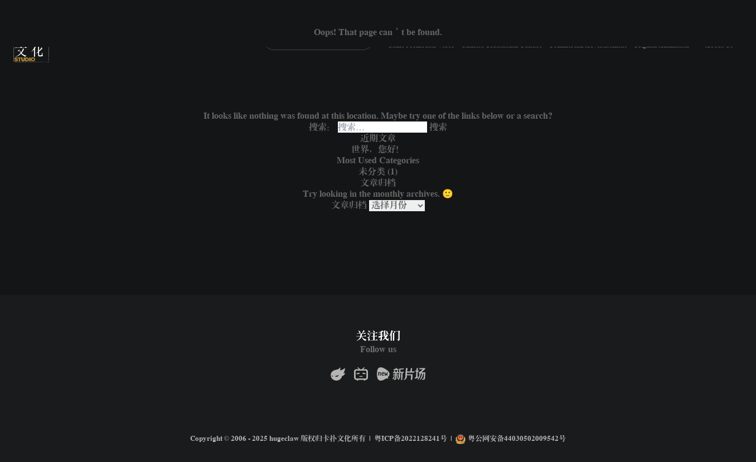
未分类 (371, 172)
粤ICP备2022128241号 (410, 438)
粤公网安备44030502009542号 (510, 439)
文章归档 (349, 205)
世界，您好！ (378, 149)
